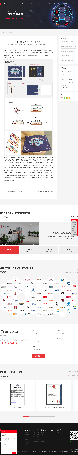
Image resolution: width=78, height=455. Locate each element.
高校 (42, 436)
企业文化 (58, 434)
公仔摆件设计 (64, 87)
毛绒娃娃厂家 (72, 79)
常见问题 (50, 436)
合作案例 (6, 32)
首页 (3, 32)
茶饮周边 (70, 71)
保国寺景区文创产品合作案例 (46, 191)
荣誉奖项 (75, 375)
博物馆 (42, 432)
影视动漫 (43, 441)
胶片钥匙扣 (64, 79)
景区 (10, 32)
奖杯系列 (27, 439)
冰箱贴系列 (27, 443)
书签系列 (27, 432)
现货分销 (35, 430)
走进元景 (59, 430)
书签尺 (63, 82)
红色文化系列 (36, 432)
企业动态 (50, 432)
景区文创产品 (7, 186)
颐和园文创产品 (25, 186)
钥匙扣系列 (27, 441)
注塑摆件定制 (64, 85)
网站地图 (35, 451)
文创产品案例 (16, 186)
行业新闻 (50, 434)
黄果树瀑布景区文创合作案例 (15, 191)
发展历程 (58, 436)
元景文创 (76, 449)
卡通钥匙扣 (64, 74)
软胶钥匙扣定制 (65, 76)
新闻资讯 (51, 430)
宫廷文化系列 (36, 436)
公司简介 (58, 432)
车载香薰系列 (36, 439)
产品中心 (27, 430)
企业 (42, 439)
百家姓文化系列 (36, 441)
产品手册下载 (59, 439)
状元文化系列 (36, 434)
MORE (74, 216)
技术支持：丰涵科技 (53, 451)
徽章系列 (27, 434)
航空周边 (63, 71)
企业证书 (66, 375)
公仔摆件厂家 (70, 82)
